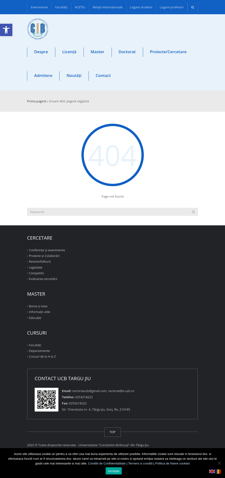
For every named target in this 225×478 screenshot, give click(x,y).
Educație (35, 317)
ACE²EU (80, 7)
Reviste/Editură (40, 261)
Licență (69, 51)
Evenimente (39, 7)
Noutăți (73, 75)
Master (97, 51)
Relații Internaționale (108, 7)
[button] (6, 30)
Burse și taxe (38, 306)
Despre (41, 51)
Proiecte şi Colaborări (44, 256)
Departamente (39, 351)
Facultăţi (61, 7)
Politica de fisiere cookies (172, 463)
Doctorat (127, 51)
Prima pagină (36, 101)
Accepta (114, 471)
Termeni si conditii (140, 463)
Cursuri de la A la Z (42, 356)
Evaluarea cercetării (43, 279)
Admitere (43, 75)
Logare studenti (141, 7)
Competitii (36, 273)
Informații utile (39, 312)
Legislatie (35, 267)
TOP (112, 432)
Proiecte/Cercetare (168, 51)
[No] (219, 463)
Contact (103, 75)
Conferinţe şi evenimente (47, 250)
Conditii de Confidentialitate (107, 463)
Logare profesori (171, 7)
